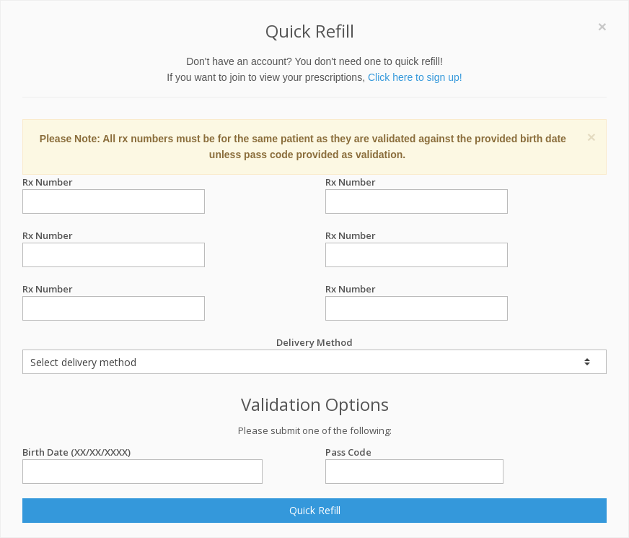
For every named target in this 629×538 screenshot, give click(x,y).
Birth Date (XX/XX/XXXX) (142, 452)
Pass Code (414, 452)
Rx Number (113, 182)
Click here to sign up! (415, 77)
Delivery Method (314, 355)
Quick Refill (314, 510)
